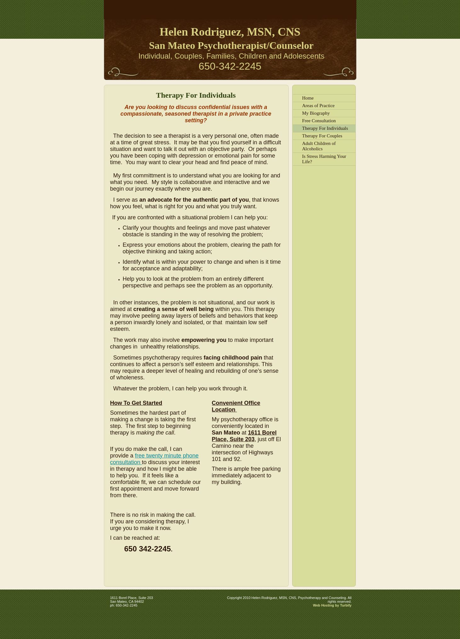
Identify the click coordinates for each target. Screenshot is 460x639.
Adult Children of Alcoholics (319, 146)
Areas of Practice (318, 105)
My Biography (316, 113)
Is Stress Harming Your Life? (324, 159)
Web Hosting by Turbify (332, 605)
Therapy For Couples (322, 135)
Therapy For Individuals (325, 128)
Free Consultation (319, 120)
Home (308, 98)
